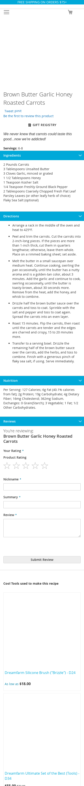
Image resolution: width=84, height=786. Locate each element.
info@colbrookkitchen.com (47, 747)
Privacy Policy (42, 610)
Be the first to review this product (27, 135)
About (42, 541)
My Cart (42, 686)
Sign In (42, 663)
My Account (42, 674)
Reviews (9, 254)
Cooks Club (42, 553)
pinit (23, 128)
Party (42, 564)
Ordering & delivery (42, 587)
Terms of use (42, 576)
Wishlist (42, 697)
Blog (42, 633)
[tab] (42, 174)
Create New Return (42, 599)
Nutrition (10, 245)
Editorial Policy (42, 622)
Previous (3, 332)
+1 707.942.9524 (44, 743)
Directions (11, 235)
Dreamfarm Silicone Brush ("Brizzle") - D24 (40, 361)
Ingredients (12, 174)
